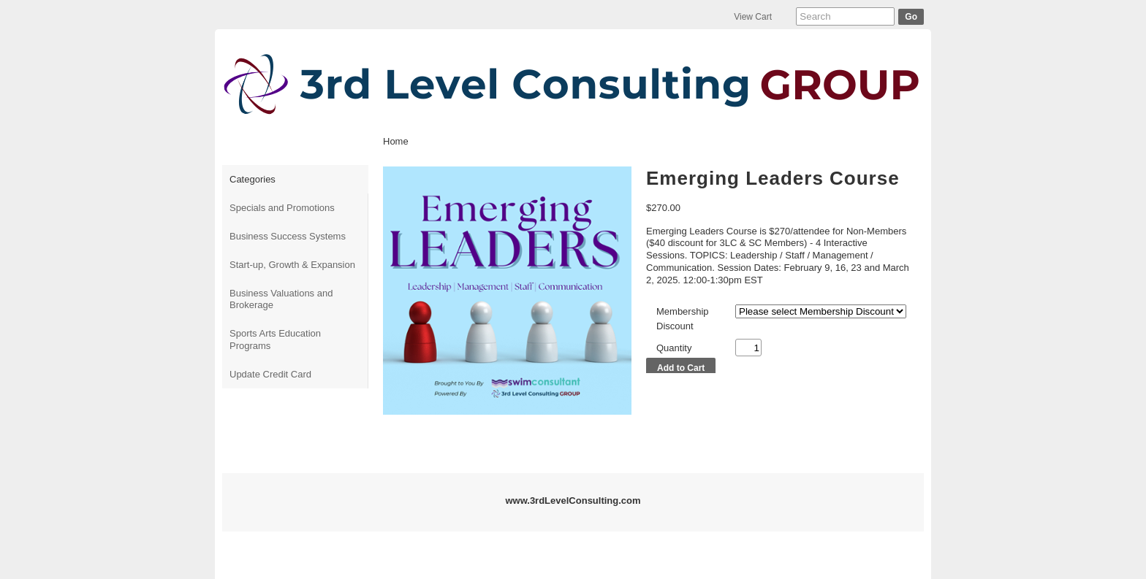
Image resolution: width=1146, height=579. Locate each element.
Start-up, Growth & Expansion (292, 264)
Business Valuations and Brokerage (281, 299)
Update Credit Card (270, 374)
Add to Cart (681, 368)
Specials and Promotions (282, 207)
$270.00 (663, 207)
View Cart (753, 17)
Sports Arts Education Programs (275, 339)
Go (911, 17)
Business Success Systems (287, 236)
